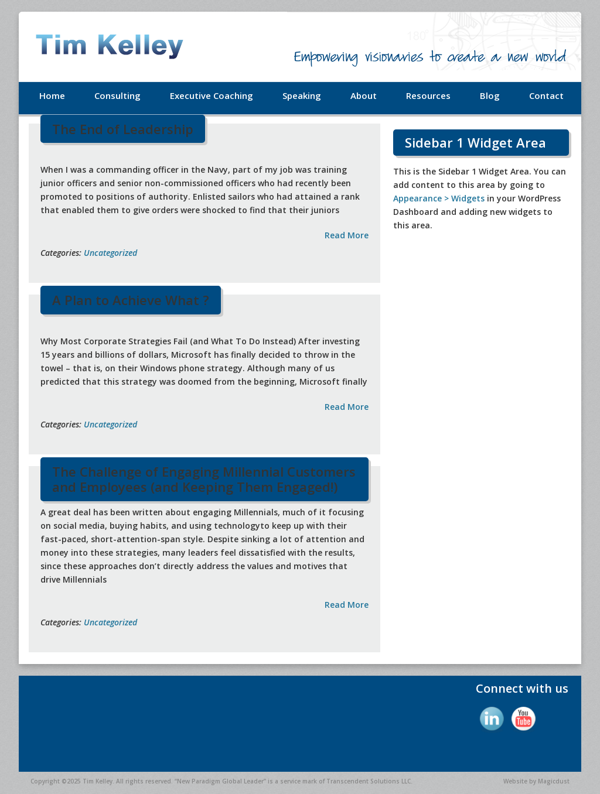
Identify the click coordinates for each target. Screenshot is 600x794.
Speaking (301, 95)
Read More (347, 235)
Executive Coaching (211, 95)
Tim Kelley (124, 46)
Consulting (117, 95)
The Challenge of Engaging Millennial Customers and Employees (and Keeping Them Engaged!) (204, 479)
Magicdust (554, 781)
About (363, 95)
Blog (490, 95)
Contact (546, 95)
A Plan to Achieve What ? (130, 300)
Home (52, 95)
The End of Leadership (122, 129)
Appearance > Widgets (439, 198)
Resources (428, 95)
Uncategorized (110, 252)
